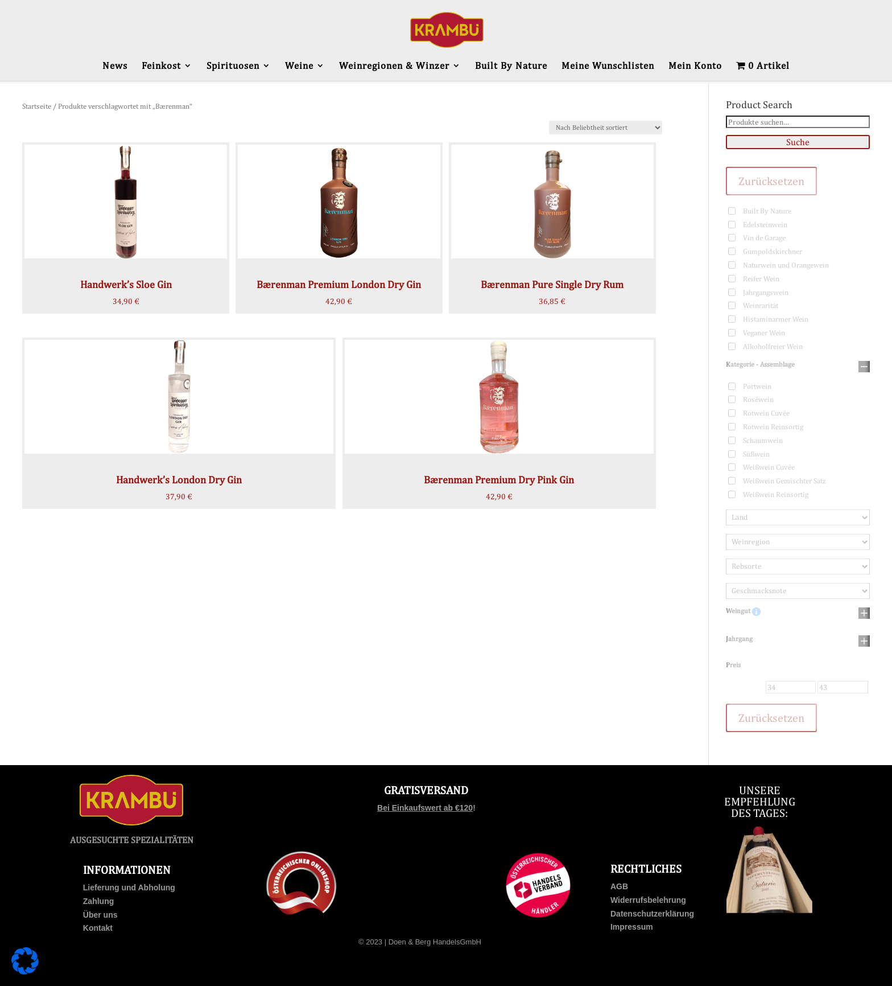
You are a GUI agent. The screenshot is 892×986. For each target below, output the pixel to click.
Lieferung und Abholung (129, 887)
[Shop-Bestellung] (605, 127)
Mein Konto (695, 66)
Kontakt (98, 927)
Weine (299, 66)
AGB (619, 886)
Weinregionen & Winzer (394, 66)
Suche (798, 142)
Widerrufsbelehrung (648, 900)
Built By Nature (511, 66)
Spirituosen (233, 66)
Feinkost (161, 66)
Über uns (100, 914)
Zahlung (98, 901)
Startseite (36, 106)
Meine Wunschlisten (607, 66)
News (114, 66)
